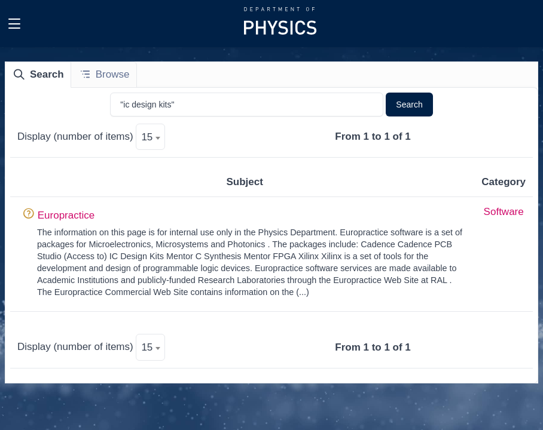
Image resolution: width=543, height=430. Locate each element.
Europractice (66, 215)
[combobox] (150, 137)
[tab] (38, 75)
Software (504, 211)
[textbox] (150, 137)
